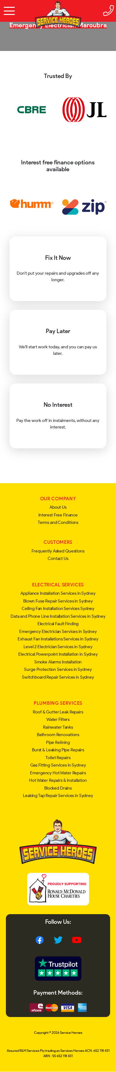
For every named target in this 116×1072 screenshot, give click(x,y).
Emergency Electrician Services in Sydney (58, 631)
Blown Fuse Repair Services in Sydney (58, 601)
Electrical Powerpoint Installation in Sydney (58, 654)
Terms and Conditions (58, 522)
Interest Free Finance (58, 515)
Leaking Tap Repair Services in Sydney (58, 795)
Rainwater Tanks (58, 727)
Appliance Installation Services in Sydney (57, 593)
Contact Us (58, 558)
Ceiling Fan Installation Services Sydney (58, 608)
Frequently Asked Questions (58, 551)
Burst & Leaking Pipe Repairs (58, 750)
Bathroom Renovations (58, 734)
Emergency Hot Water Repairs (58, 773)
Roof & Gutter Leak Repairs (58, 712)
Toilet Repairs (57, 757)
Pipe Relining (58, 742)
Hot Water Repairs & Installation (58, 780)
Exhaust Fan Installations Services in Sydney (58, 639)
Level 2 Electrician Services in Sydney (58, 646)
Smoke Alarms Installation (58, 662)
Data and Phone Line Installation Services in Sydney (58, 616)
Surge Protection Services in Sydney (58, 669)
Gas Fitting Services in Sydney (58, 765)
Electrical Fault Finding (58, 623)
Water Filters (58, 719)
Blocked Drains (58, 788)
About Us (58, 507)
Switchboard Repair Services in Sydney (58, 677)
